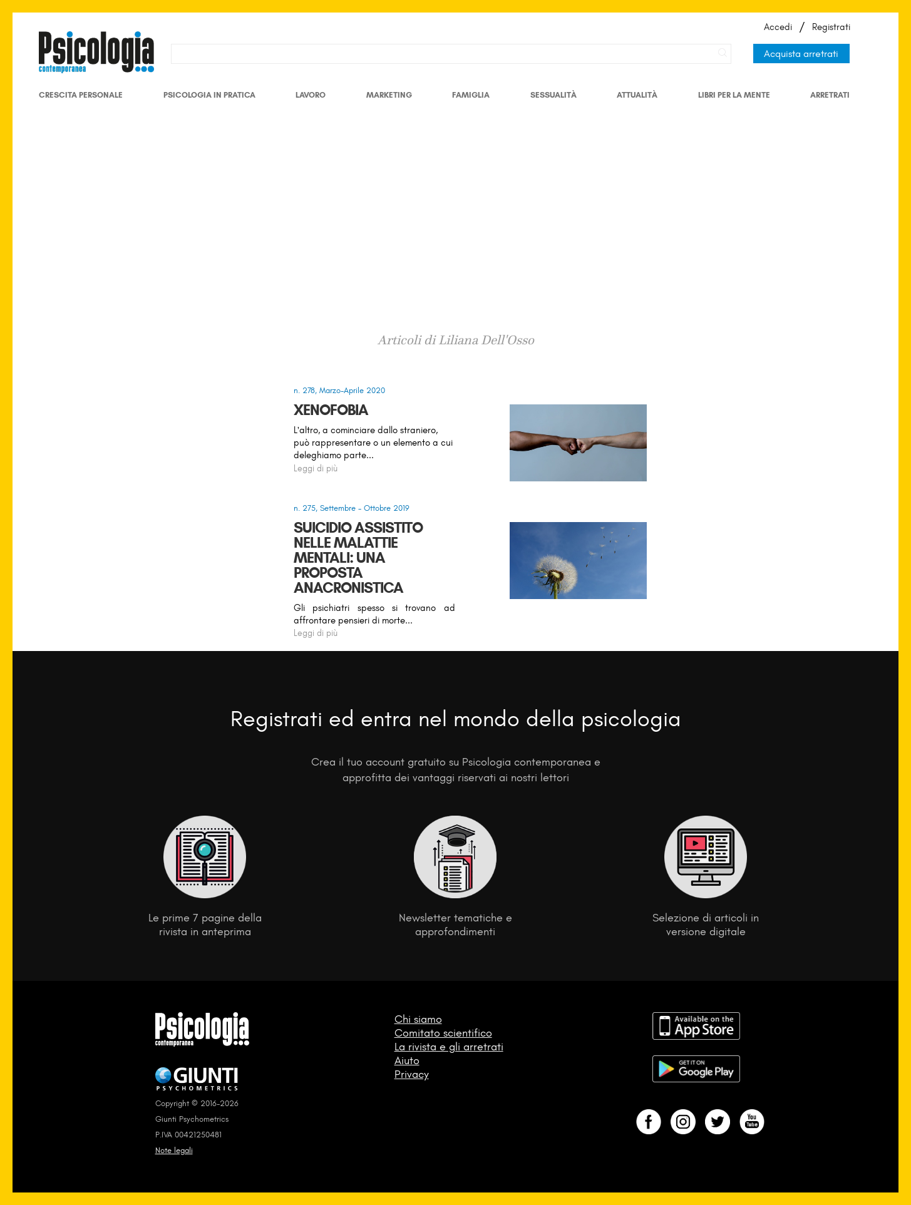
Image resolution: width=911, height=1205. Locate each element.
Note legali (174, 1150)
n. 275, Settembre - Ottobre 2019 (351, 508)
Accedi (778, 27)
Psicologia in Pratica (209, 95)
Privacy (411, 1074)
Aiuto (406, 1060)
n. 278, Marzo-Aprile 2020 (339, 390)
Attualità (637, 95)
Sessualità (553, 95)
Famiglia (471, 95)
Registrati (831, 27)
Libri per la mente (734, 95)
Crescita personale (81, 95)
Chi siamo (418, 1019)
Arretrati (830, 95)
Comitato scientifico (443, 1033)
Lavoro (311, 95)
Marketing (389, 95)
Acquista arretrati (801, 53)
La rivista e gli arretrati (448, 1047)
